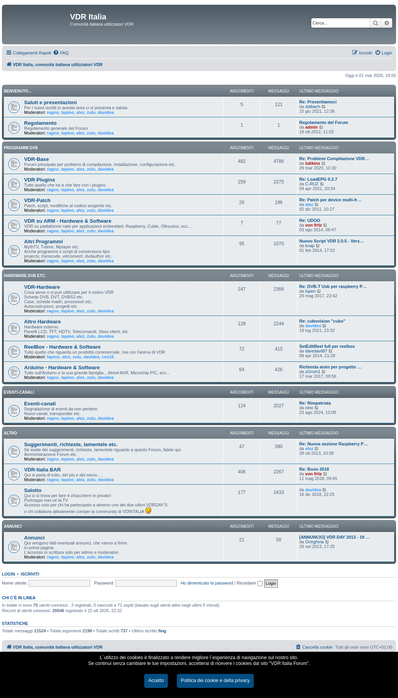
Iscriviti (30, 574)
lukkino (312, 163)
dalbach (312, 106)
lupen (310, 291)
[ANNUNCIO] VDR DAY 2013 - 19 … (334, 537)
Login (8, 574)
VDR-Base (36, 159)
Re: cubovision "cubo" (322, 321)
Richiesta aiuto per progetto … (330, 367)
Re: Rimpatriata (315, 403)
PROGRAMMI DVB (21, 148)
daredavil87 (316, 351)
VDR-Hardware (42, 287)
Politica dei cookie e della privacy (215, 680)
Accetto (156, 680)
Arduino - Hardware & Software (62, 367)
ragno (53, 112)
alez (81, 112)
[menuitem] (60, 53)
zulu (91, 112)
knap (309, 245)
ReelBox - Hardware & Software (62, 347)
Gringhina (314, 541)
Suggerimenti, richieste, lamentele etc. (70, 444)
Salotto (33, 490)
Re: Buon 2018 (314, 469)
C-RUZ (311, 183)
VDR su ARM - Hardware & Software (67, 221)
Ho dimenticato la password (207, 583)
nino (309, 407)
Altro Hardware (42, 322)
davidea (106, 112)
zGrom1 (312, 371)
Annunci (34, 538)
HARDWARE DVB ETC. (25, 276)
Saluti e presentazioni (50, 102)
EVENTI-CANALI (19, 392)
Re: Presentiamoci (318, 101)
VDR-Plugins (39, 180)
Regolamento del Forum (323, 122)
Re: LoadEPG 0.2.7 (318, 179)
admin (311, 127)
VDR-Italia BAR (42, 470)
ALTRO (10, 433)
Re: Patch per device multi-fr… (330, 199)
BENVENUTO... (17, 91)
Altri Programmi (43, 241)
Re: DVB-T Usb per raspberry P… (333, 286)
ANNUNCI (13, 526)
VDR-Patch (37, 200)
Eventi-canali (40, 404)
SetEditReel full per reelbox (327, 346)
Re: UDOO (309, 220)
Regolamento (40, 123)
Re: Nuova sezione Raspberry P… (333, 443)
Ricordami (249, 583)
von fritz (313, 225)
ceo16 (108, 356)
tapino (67, 112)
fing (162, 630)
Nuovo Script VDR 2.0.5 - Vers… (331, 241)
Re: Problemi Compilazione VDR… (334, 158)
